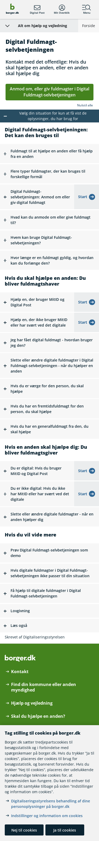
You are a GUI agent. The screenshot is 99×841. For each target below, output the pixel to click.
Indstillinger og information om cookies (47, 815)
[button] (49, 153)
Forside (88, 25)
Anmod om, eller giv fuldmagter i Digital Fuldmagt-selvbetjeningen (49, 92)
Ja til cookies (64, 830)
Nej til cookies (24, 830)
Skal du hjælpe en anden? (38, 716)
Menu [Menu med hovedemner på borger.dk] (86, 9)
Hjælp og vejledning (32, 703)
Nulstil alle (85, 105)
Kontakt (20, 671)
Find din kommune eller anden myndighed (43, 687)
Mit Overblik (62, 9)
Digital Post (37, 9)
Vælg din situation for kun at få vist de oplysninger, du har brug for (53, 116)
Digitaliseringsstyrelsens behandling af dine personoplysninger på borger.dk (50, 803)
